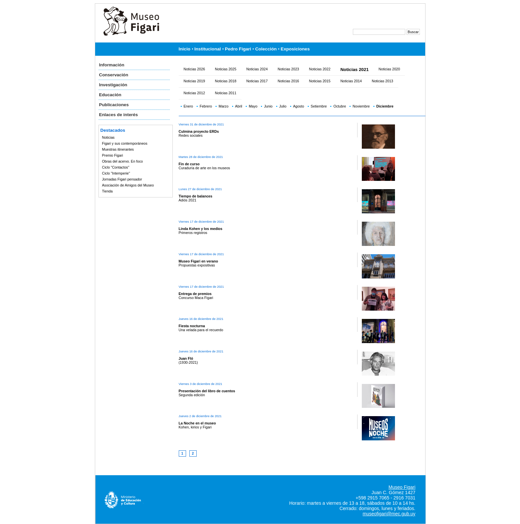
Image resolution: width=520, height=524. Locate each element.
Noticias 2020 (389, 69)
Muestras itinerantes (118, 149)
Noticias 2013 (382, 81)
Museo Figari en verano (198, 261)
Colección (266, 48)
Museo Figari (402, 487)
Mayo (253, 106)
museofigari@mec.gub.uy (389, 513)
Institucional (207, 48)
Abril (238, 106)
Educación (110, 94)
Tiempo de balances (196, 196)
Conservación (113, 74)
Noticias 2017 (257, 81)
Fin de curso (189, 164)
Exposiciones (295, 48)
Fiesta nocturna (192, 326)
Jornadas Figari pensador (122, 179)
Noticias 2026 (194, 69)
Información (111, 64)
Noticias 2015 (320, 81)
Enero (188, 106)
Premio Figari (112, 155)
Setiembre (319, 106)
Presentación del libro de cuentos (207, 391)
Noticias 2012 (194, 93)
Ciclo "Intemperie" (116, 173)
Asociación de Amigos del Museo (128, 185)
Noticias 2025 (225, 69)
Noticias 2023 (288, 69)
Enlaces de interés (118, 114)
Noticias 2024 (257, 69)
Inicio (185, 48)
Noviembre (361, 106)
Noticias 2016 (288, 81)
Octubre (339, 106)
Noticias (108, 137)
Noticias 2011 (225, 93)
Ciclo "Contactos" (115, 167)
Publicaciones (114, 104)
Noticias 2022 (320, 69)
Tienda (107, 191)
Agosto (298, 106)
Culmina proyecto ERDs (199, 131)
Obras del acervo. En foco (122, 161)
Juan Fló (186, 358)
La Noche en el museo (197, 423)
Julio (283, 106)
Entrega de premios (195, 294)
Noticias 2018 (225, 81)
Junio (268, 106)
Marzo (223, 106)
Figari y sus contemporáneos (125, 143)
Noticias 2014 (351, 81)
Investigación (113, 84)
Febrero (206, 106)
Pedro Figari (238, 48)
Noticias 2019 (194, 81)
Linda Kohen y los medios (201, 229)
